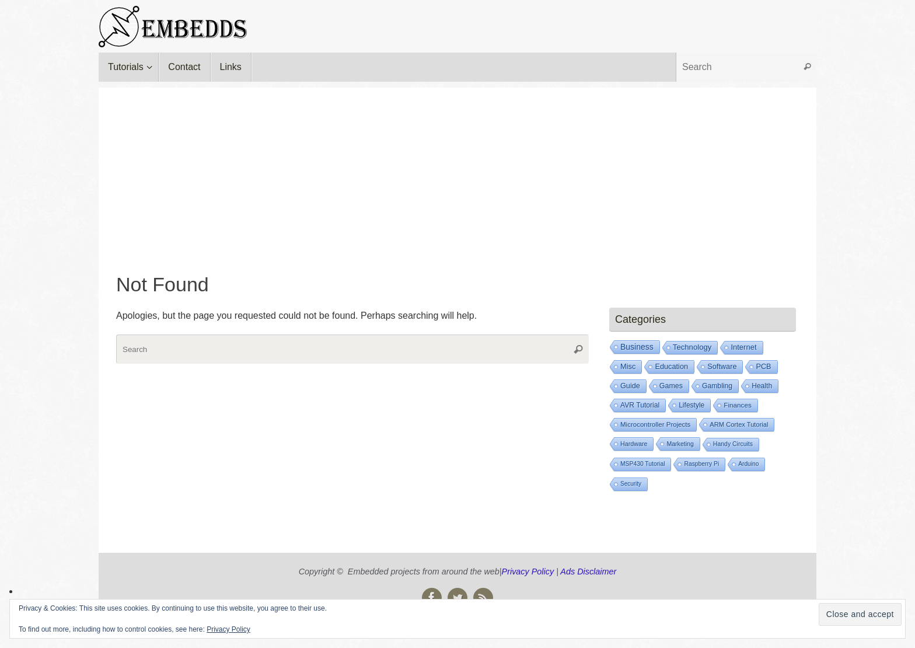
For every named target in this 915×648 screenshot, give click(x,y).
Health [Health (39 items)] (762, 386)
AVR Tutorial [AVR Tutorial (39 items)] (639, 405)
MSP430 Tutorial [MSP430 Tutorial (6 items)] (642, 464)
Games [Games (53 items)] (671, 386)
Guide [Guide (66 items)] (630, 386)
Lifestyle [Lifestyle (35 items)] (691, 405)
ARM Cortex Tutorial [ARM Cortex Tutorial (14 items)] (739, 424)
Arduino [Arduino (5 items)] (748, 464)
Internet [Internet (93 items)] (743, 347)
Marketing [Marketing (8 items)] (679, 443)
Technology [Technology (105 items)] (692, 347)
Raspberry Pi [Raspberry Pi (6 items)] (701, 464)
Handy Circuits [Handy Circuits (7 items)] (733, 444)
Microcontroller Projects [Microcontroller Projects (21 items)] (655, 424)
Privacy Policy (528, 571)
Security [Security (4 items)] (630, 483)
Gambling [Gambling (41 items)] (717, 386)
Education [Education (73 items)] (671, 366)
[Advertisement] (457, 169)
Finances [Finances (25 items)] (737, 405)
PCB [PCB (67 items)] (763, 367)
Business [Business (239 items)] (637, 346)
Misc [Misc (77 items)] (627, 366)
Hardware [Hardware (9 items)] (633, 443)
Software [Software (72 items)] (721, 366)
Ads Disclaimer (588, 571)
